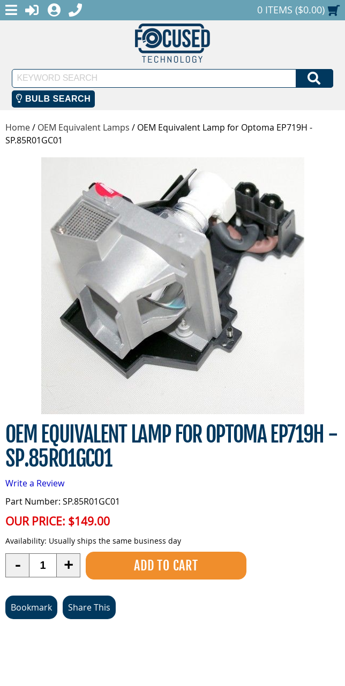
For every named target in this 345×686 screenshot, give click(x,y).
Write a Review (34, 483)
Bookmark (31, 607)
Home (17, 127)
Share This (89, 607)
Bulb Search (53, 98)
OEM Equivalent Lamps (84, 127)
